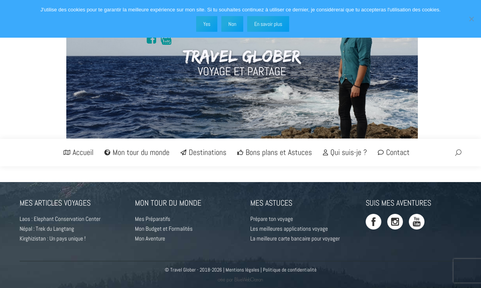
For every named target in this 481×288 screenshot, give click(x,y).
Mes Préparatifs (152, 218)
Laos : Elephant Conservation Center (60, 218)
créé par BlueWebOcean (240, 280)
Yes (206, 23)
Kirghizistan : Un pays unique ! (53, 238)
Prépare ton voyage (271, 218)
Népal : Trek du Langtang (47, 228)
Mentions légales (242, 269)
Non (232, 23)
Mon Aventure (150, 238)
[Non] (471, 19)
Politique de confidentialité (290, 269)
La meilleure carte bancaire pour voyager (295, 238)
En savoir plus (268, 23)
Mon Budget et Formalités (164, 228)
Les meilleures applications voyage (289, 228)
